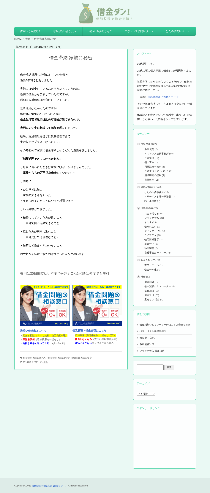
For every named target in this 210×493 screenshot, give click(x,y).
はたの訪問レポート (178, 31)
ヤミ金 (148, 222)
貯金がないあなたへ (64, 31)
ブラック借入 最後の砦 (152, 350)
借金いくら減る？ (30, 31)
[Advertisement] (165, 440)
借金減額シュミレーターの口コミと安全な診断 (165, 324)
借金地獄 (149, 282)
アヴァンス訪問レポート (139, 31)
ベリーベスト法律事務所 (157, 196)
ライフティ (150, 235)
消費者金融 (147, 208)
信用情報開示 (151, 239)
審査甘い (149, 244)
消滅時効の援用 (152, 175)
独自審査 (149, 248)
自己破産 (149, 179)
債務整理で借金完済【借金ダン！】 (49, 485)
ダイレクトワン (152, 231)
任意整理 (149, 158)
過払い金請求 (148, 186)
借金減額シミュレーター (157, 286)
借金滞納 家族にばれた (34, 357)
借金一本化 (150, 269)
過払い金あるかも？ (100, 31)
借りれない (150, 226)
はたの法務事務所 (154, 192)
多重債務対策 (147, 344)
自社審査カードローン (156, 252)
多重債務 (149, 149)
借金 (45, 362)
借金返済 (149, 295)
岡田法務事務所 (152, 166)
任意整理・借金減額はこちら (89, 330)
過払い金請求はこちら (33, 330)
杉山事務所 (150, 201)
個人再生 (149, 162)
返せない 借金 (152, 299)
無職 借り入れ (147, 337)
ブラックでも (151, 217)
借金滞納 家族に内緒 (58, 357)
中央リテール (151, 265)
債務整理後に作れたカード (163, 96)
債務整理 (145, 143)
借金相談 (149, 290)
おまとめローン (149, 259)
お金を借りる (151, 213)
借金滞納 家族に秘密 (81, 357)
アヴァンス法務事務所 (156, 153)
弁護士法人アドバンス (156, 171)
